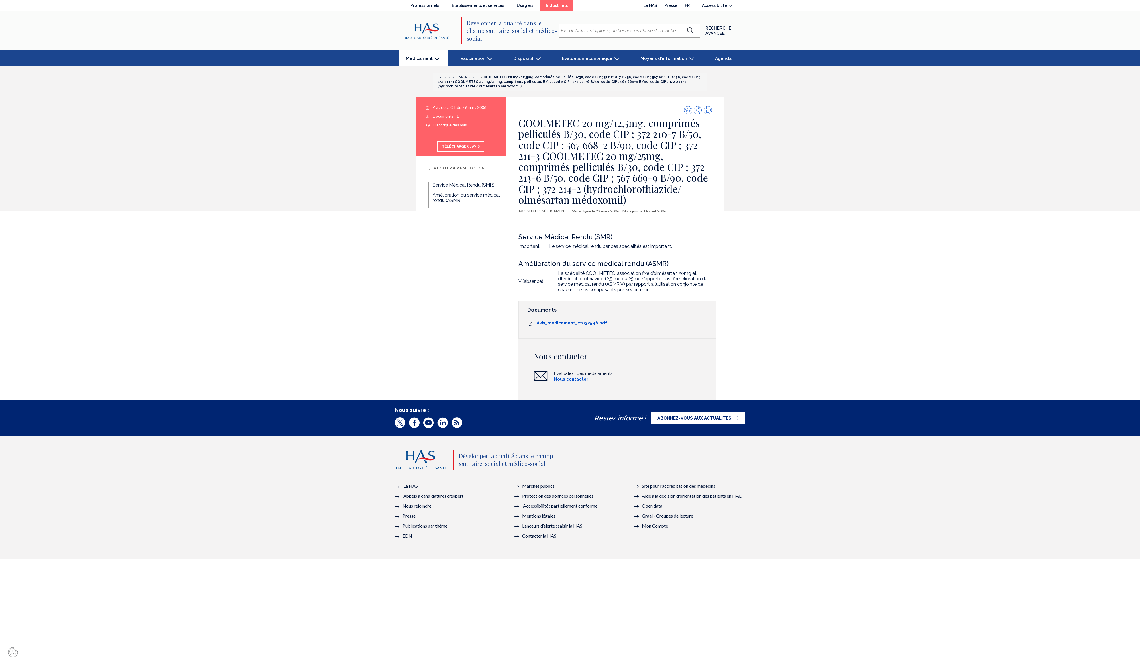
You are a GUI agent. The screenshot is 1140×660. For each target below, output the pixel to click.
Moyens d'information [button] (663, 58)
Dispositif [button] (523, 58)
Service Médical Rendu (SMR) (463, 185)
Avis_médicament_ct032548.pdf (572, 323)
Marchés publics (538, 486)
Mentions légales (538, 515)
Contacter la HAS (539, 535)
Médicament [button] (419, 61)
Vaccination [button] (473, 58)
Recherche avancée (718, 31)
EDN (407, 535)
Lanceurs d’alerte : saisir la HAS (552, 525)
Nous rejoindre (416, 505)
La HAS (650, 5)
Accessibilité (714, 5)
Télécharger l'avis (461, 146)
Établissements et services (478, 5)
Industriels (559, 7)
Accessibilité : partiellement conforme (560, 505)
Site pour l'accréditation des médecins (678, 486)
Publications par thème (424, 525)
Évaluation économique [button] (587, 58)
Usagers (525, 5)
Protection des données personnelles (557, 495)
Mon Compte (655, 525)
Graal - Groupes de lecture (667, 515)
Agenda (723, 58)
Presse (670, 5)
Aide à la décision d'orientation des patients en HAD (692, 495)
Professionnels (424, 5)
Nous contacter (571, 379)
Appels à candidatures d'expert (433, 495)
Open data (652, 505)
